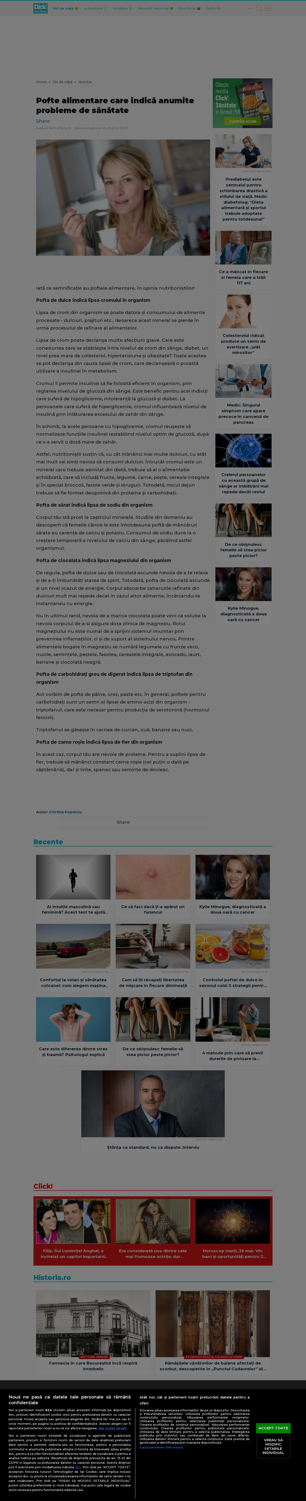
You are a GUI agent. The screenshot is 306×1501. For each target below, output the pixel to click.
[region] (153, 1445)
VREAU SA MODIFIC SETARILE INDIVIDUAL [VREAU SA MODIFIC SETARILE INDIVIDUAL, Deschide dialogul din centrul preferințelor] (273, 1446)
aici (78, 1467)
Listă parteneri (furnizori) (161, 1447)
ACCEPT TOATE (273, 1428)
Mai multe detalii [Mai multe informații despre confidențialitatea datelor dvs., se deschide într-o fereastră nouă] (112, 1428)
